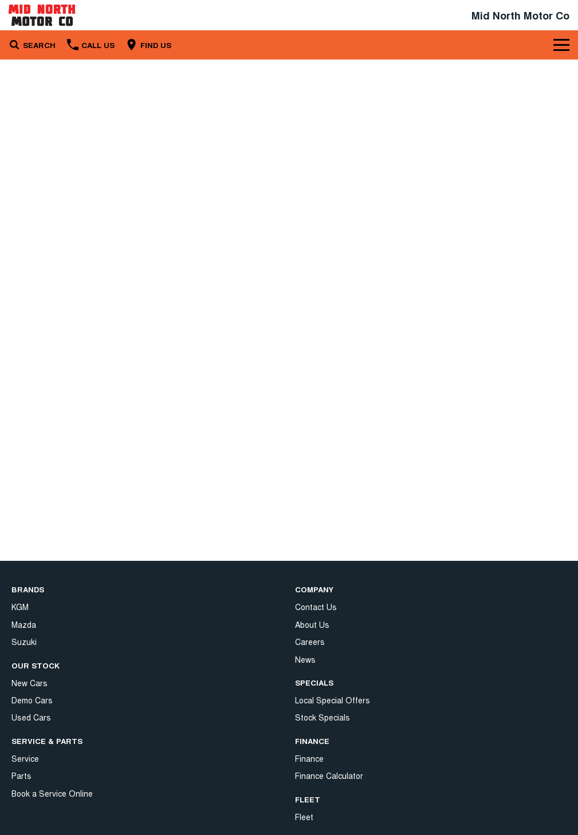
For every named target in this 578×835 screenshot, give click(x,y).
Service (25, 758)
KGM (20, 606)
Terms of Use (320, 781)
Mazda (23, 624)
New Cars (29, 682)
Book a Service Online (52, 793)
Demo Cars (32, 700)
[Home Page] (42, 15)
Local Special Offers (332, 606)
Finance (309, 665)
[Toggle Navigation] (561, 44)
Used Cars (31, 717)
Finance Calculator (329, 682)
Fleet (304, 723)
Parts (21, 775)
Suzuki (24, 641)
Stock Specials (322, 624)
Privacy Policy (320, 764)
